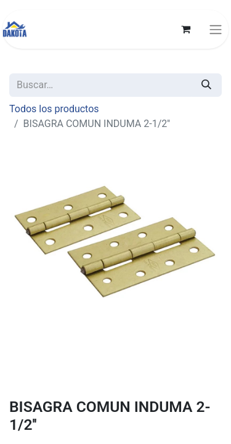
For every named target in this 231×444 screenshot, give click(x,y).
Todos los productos (54, 109)
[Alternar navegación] (216, 29)
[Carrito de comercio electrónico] (185, 29)
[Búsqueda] (206, 85)
